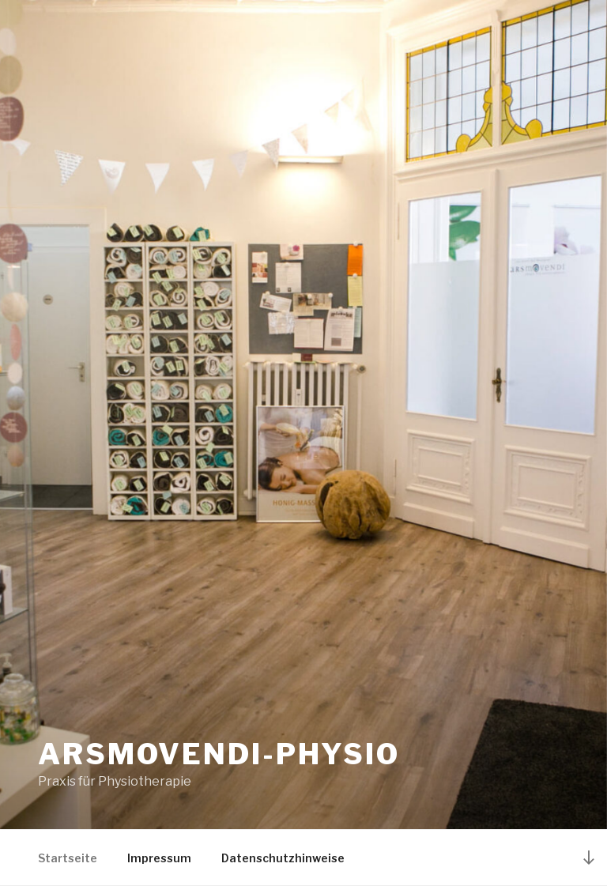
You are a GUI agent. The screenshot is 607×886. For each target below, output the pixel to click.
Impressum (159, 858)
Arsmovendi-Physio (219, 754)
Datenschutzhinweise (283, 858)
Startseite (67, 858)
